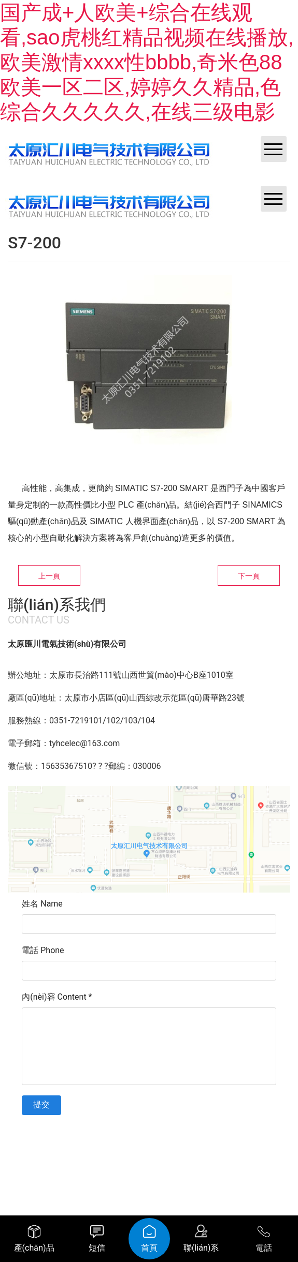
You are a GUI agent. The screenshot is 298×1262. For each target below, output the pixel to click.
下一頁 (249, 576)
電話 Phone (43, 950)
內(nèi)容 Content (57, 997)
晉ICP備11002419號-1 (206, 1133)
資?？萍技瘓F (155, 1149)
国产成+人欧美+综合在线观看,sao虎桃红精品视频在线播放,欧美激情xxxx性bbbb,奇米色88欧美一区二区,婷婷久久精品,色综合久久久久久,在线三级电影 (147, 62)
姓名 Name (42, 904)
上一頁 (49, 576)
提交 (41, 1104)
